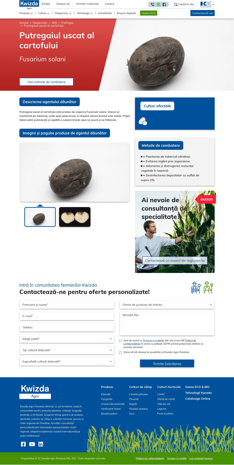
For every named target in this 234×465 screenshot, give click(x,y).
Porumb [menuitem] (133, 399)
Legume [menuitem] (161, 409)
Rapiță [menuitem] (133, 404)
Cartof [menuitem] (161, 394)
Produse (107, 387)
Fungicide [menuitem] (106, 399)
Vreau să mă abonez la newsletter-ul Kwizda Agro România (156, 352)
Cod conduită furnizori (201, 458)
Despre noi (63, 3)
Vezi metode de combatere (48, 82)
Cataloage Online (197, 399)
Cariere (109, 3)
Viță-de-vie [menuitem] (163, 404)
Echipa (46, 3)
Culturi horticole (169, 387)
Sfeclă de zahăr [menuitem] (166, 399)
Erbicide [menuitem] (105, 394)
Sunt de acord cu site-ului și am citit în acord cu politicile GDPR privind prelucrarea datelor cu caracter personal (163, 344)
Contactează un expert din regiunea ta (175, 261)
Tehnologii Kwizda (198, 393)
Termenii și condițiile (153, 340)
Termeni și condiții (176, 458)
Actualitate (105, 13)
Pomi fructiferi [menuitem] (165, 414)
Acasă (23, 23)
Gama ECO (149, 13)
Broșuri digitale (126, 13)
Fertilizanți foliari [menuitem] (111, 409)
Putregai (67, 23)
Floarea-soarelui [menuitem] (138, 409)
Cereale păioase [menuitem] (138, 394)
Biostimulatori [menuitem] (109, 414)
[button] (213, 4)
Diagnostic (40, 23)
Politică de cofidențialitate (150, 458)
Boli (54, 23)
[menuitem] (203, 4)
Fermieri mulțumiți (87, 3)
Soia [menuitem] (131, 414)
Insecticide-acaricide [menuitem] (113, 404)
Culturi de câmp (140, 387)
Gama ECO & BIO (197, 387)
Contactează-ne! (202, 13)
